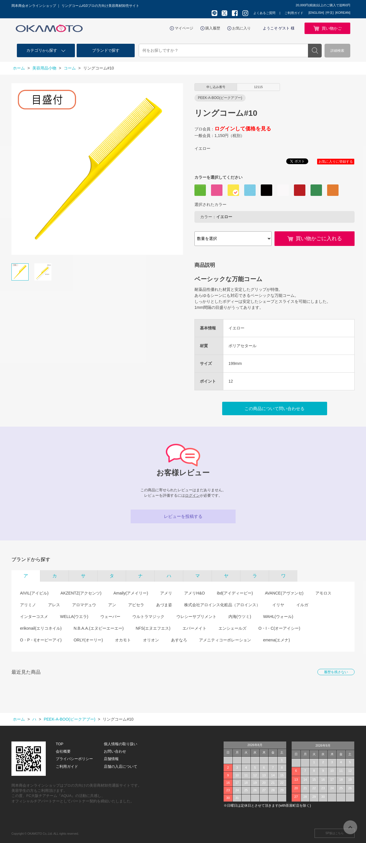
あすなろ (179, 640)
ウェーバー (110, 616)
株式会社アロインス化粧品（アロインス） (222, 605)
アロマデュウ (84, 605)
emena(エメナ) (276, 640)
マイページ (184, 28)
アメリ (166, 593)
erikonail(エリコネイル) (40, 628)
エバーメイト (194, 628)
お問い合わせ (115, 751)
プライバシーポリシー (74, 759)
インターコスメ (34, 616)
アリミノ (28, 605)
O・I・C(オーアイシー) (279, 628)
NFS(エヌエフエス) (153, 628)
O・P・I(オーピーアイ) (40, 640)
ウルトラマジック (148, 616)
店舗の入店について (120, 766)
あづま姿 (164, 605)
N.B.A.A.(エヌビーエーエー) (98, 628)
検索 (315, 50)
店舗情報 (111, 759)
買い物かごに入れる (319, 238)
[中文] (330, 12)
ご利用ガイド (294, 13)
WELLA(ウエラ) (74, 616)
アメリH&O (194, 593)
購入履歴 (212, 28)
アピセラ (136, 605)
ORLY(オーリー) (88, 640)
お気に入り (241, 28)
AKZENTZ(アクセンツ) (81, 593)
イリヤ (278, 605)
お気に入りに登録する (336, 162)
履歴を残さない (336, 672)
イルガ (302, 605)
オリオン (151, 640)
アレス (54, 605)
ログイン (192, 495)
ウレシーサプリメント (196, 616)
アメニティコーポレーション (225, 640)
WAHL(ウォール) (278, 616)
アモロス (323, 593)
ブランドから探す (30, 559)
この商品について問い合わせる (274, 408)
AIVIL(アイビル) (34, 593)
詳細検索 (337, 51)
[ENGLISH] (316, 12)
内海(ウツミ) (239, 616)
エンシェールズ (232, 628)
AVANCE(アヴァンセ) (284, 593)
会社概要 (63, 751)
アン (112, 605)
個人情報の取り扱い (120, 744)
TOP (59, 744)
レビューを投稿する (183, 516)
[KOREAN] (342, 12)
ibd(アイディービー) (235, 593)
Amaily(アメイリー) (131, 593)
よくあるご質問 (264, 13)
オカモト (123, 640)
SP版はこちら (334, 833)
